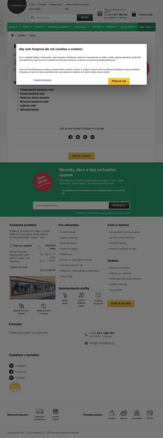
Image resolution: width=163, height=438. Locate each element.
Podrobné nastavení (42, 80)
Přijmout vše (119, 81)
